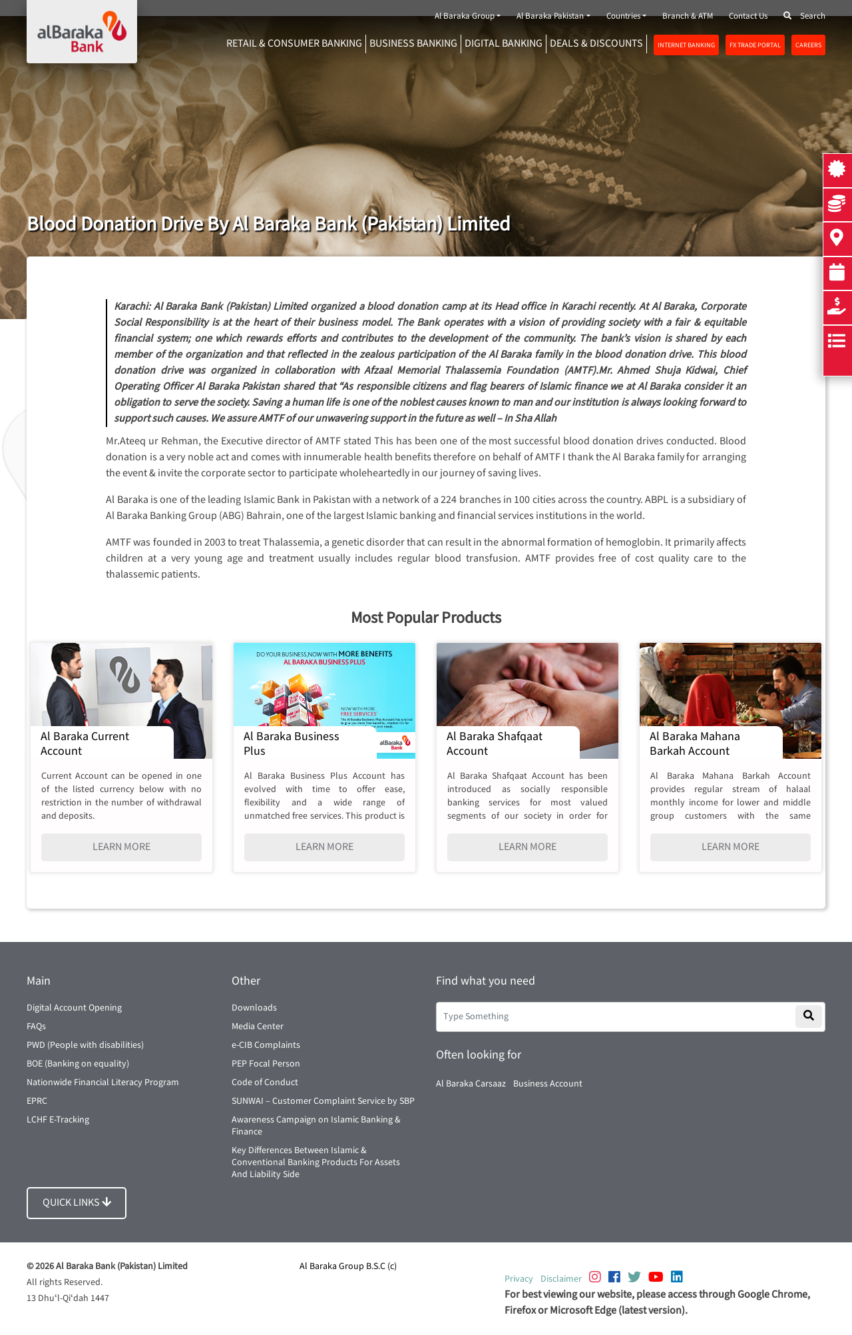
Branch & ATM (687, 16)
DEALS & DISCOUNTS (596, 44)
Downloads (254, 1008)
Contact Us (748, 16)
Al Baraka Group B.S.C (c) (348, 1266)
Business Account (547, 1084)
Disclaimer (561, 1279)
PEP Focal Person (266, 1064)
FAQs (36, 1027)
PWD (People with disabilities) (85, 1045)
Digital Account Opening (74, 1008)
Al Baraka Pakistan (550, 16)
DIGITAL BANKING (503, 44)
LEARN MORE (121, 847)
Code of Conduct (265, 1083)
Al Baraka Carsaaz (471, 1084)
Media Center (258, 1027)
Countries (623, 16)
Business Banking (413, 44)
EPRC (37, 1101)
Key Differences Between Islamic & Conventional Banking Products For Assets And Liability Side (316, 1162)
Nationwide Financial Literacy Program (103, 1083)
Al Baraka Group (465, 16)
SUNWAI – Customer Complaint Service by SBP (323, 1101)
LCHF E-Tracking (58, 1120)
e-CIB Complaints (266, 1045)
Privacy (519, 1279)
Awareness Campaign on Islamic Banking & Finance (316, 1126)
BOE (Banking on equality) (78, 1064)
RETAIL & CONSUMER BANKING (294, 44)
